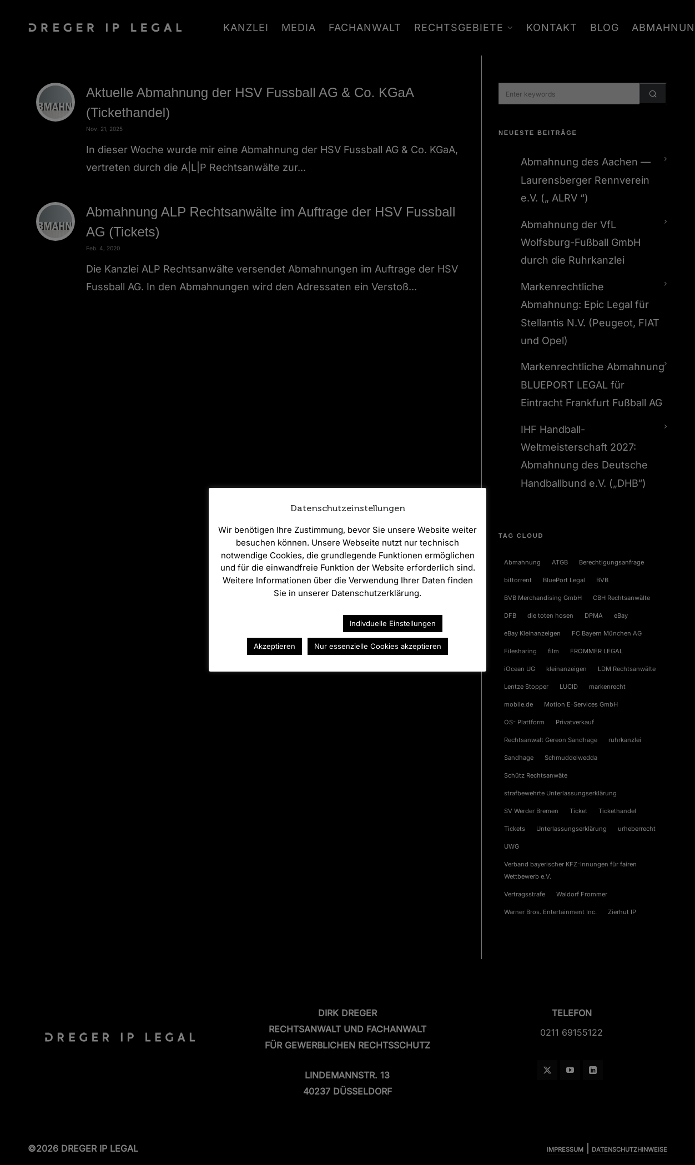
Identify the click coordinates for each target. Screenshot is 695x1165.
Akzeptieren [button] (274, 646)
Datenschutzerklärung (286, 623)
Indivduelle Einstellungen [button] (393, 623)
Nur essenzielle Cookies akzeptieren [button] (377, 646)
